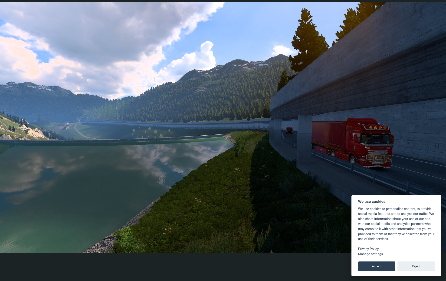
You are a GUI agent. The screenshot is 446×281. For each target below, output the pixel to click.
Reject (416, 266)
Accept (376, 266)
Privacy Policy (368, 249)
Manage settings (370, 254)
